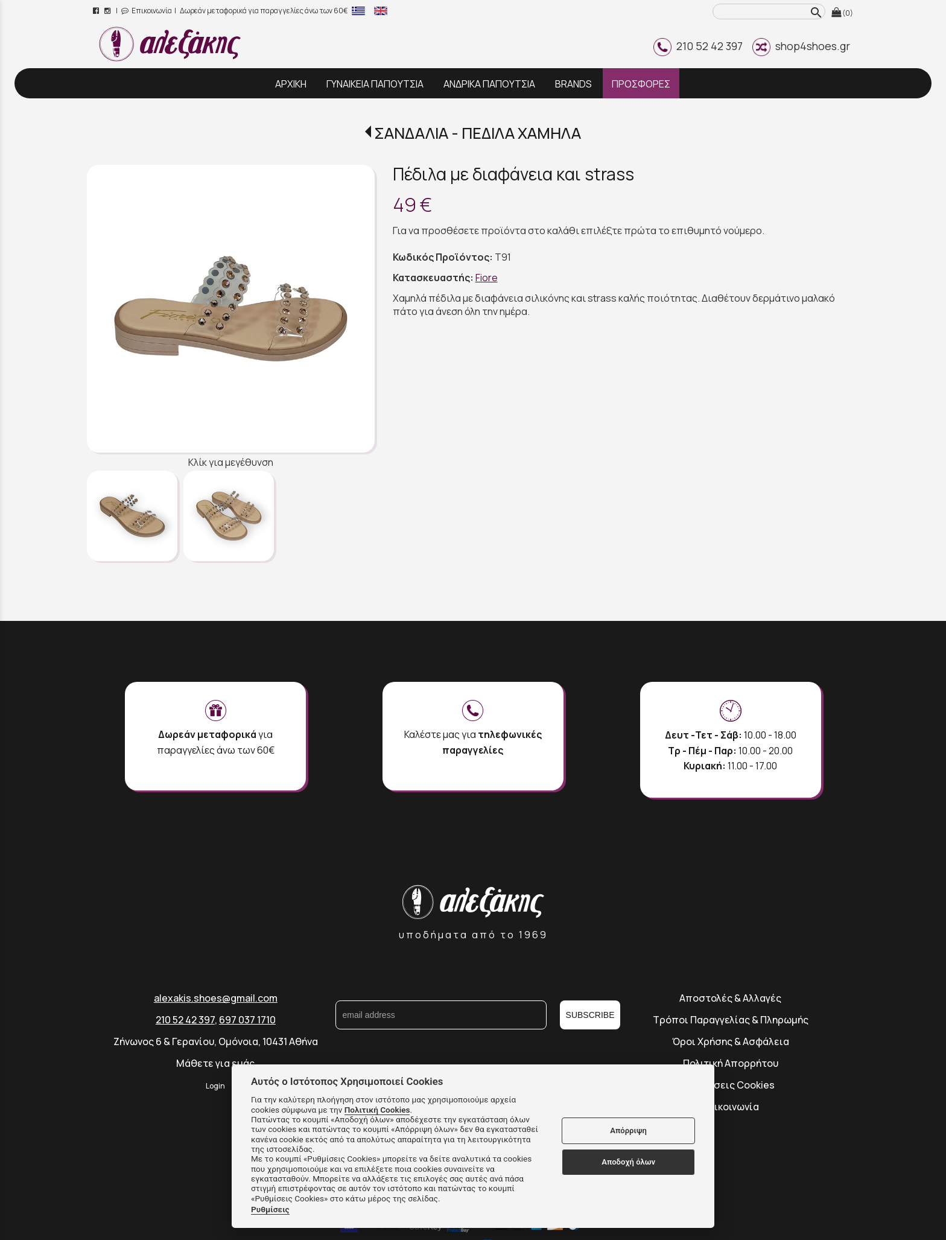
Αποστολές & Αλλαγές (730, 998)
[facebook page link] (97, 10)
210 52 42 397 (698, 46)
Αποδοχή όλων (628, 1161)
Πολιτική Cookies (377, 1109)
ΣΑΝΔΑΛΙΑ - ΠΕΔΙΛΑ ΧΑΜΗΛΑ (477, 133)
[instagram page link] (108, 10)
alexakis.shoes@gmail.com (216, 998)
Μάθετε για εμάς (215, 1063)
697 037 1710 (247, 1019)
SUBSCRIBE (590, 1015)
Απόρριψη (628, 1130)
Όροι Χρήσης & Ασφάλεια (730, 1041)
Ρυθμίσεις (270, 1209)
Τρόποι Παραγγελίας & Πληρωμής (730, 1019)
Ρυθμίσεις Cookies (730, 1085)
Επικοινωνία (146, 10)
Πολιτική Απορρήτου (730, 1063)
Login (215, 1086)
